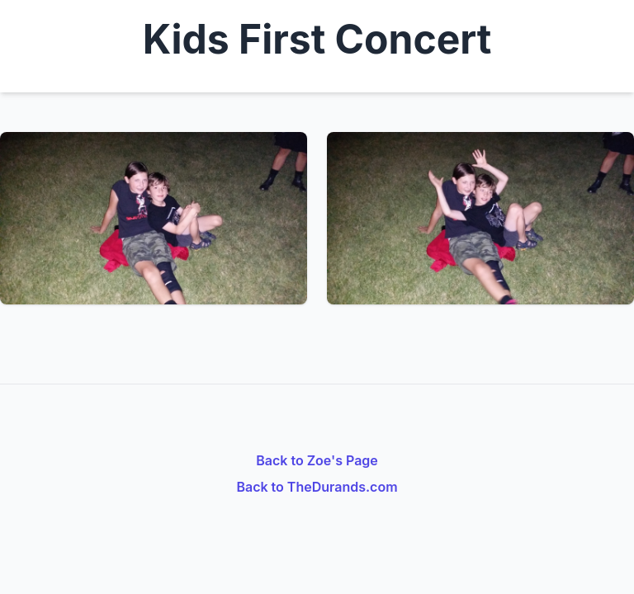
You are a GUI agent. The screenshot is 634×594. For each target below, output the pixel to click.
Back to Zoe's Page (317, 460)
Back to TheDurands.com (316, 486)
